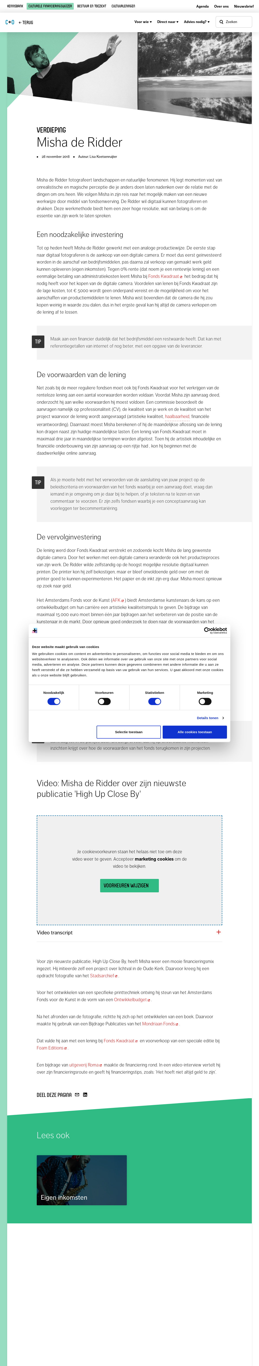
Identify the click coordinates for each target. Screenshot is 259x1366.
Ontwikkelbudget (132, 999)
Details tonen (207, 718)
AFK (118, 600)
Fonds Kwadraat (165, 276)
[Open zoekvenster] (234, 22)
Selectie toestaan (129, 732)
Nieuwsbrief (244, 6)
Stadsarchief (104, 975)
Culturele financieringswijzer (50, 6)
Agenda (202, 6)
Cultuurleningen (123, 6)
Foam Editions (52, 1048)
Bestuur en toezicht (91, 6)
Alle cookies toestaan (195, 732)
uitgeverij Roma (86, 1065)
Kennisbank (15, 6)
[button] (129, 933)
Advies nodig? (197, 22)
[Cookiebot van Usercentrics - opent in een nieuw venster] (207, 630)
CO (9, 22)
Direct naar (168, 22)
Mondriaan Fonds (160, 1023)
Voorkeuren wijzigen (126, 885)
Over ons (221, 6)
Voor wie (143, 22)
